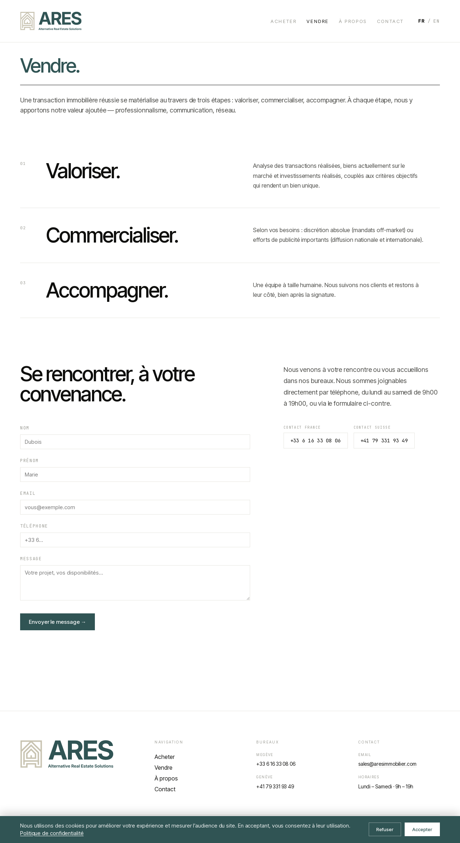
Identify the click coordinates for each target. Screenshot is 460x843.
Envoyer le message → (57, 621)
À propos (353, 21)
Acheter (283, 21)
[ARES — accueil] (51, 21)
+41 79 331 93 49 (384, 440)
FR (421, 21)
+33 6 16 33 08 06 (315, 440)
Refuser (385, 829)
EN (436, 21)
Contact (390, 21)
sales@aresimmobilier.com (387, 764)
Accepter (422, 829)
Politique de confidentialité (52, 833)
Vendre (318, 21)
